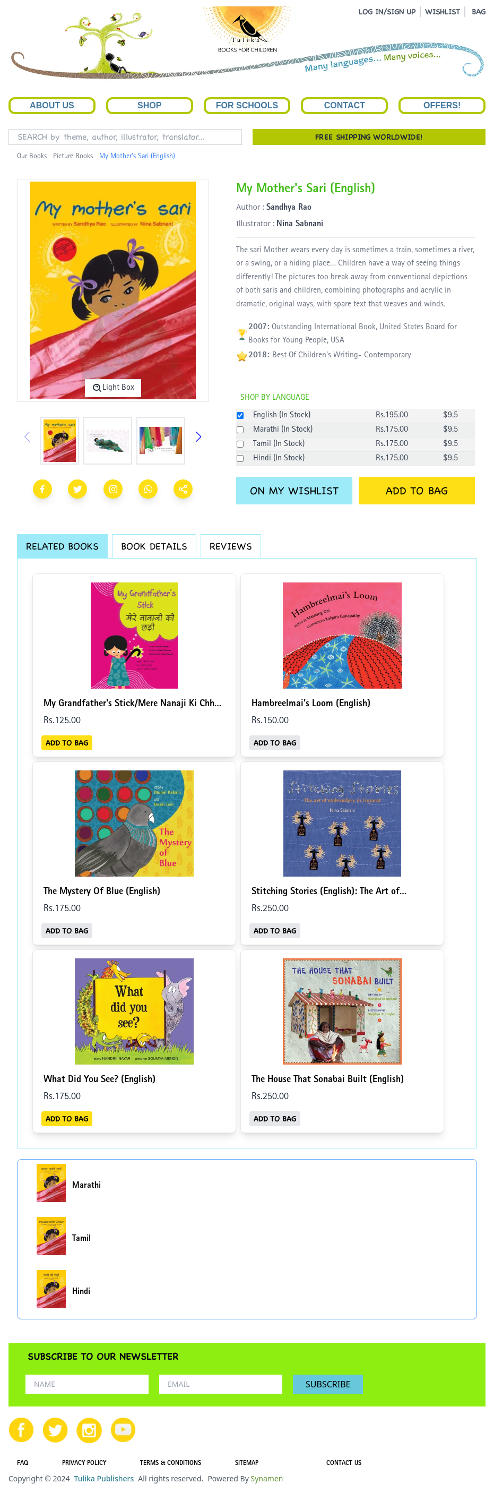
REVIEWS (231, 546)
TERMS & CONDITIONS (170, 1464)
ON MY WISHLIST (294, 491)
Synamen (266, 1478)
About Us (52, 105)
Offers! (442, 105)
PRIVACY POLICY (84, 1464)
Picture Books (73, 156)
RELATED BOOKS (62, 546)
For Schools (247, 105)
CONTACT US (343, 1464)
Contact (344, 105)
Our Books (32, 156)
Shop (149, 105)
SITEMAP (246, 1464)
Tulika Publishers (104, 1478)
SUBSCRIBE (328, 1384)
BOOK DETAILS (154, 546)
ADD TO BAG (417, 491)
